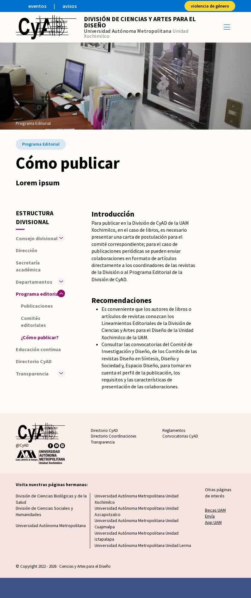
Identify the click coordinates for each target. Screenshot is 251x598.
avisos (69, 6)
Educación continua (38, 349)
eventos (37, 6)
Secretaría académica (28, 266)
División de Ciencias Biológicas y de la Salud (51, 499)
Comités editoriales (33, 321)
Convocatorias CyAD (180, 436)
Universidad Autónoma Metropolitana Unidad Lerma (143, 545)
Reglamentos (173, 430)
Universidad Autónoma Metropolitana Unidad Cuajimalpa (136, 524)
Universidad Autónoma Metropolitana (51, 525)
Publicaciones (37, 306)
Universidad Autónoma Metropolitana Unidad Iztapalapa (136, 536)
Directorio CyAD (34, 361)
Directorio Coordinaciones (113, 436)
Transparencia (103, 442)
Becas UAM (215, 510)
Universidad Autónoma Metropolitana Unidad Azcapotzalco (136, 511)
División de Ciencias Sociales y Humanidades (44, 511)
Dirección (26, 250)
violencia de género (210, 6)
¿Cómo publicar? (40, 337)
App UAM (213, 522)
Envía (210, 516)
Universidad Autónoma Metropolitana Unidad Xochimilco (136, 499)
